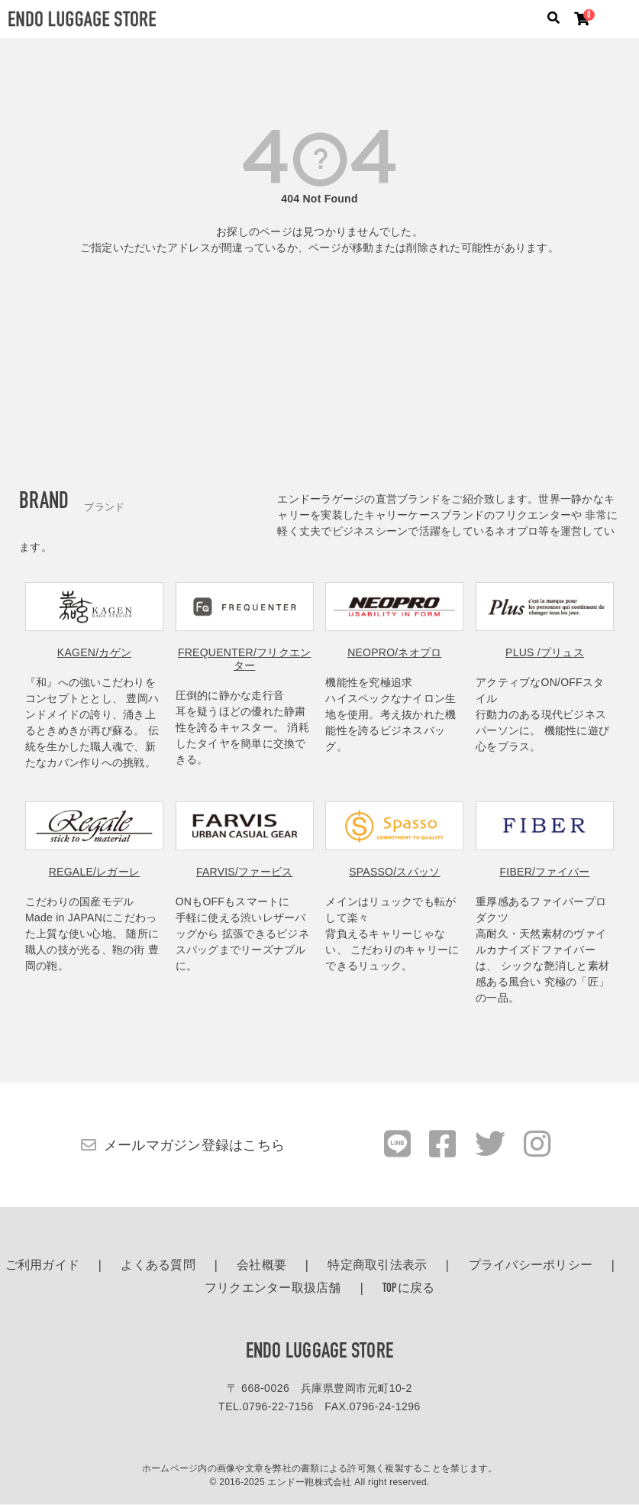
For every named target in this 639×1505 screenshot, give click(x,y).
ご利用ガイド (42, 1266)
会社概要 (261, 1266)
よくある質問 (158, 1266)
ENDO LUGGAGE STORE (320, 1352)
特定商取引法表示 (377, 1266)
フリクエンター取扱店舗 (273, 1289)
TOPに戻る (408, 1289)
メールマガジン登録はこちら (194, 1145)
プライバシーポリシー (531, 1266)
